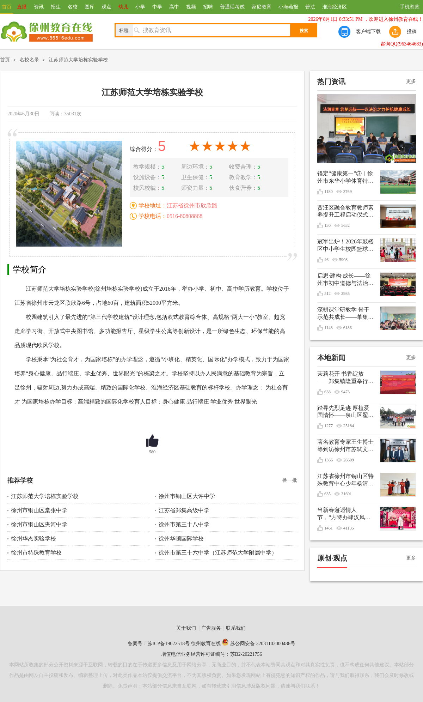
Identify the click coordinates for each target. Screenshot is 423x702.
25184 (348, 425)
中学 (157, 7)
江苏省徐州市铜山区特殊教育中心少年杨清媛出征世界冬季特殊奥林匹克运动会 (345, 480)
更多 (411, 81)
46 (326, 259)
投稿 (412, 31)
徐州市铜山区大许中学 (187, 496)
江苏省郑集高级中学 (184, 510)
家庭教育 (261, 7)
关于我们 (186, 628)
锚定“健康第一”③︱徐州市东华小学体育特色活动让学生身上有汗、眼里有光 (345, 177)
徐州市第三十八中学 (184, 524)
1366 (328, 460)
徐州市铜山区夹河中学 (39, 524)
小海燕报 (288, 7)
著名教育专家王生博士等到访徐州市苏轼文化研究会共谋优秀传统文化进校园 (345, 446)
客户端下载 (368, 31)
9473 (345, 391)
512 (327, 293)
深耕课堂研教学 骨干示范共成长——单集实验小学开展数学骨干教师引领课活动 (345, 314)
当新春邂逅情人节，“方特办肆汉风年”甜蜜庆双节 (341, 514)
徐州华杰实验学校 (33, 538)
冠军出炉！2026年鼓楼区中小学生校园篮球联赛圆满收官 (345, 245)
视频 (191, 7)
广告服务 (211, 628)
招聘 (208, 7)
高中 (174, 7)
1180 (328, 191)
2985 (345, 293)
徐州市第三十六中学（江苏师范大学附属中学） (218, 553)
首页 (7, 7)
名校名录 (29, 59)
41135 (348, 528)
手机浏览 (409, 7)
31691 (346, 493)
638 (327, 391)
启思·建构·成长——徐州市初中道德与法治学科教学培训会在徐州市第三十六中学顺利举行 (345, 280)
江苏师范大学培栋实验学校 (78, 59)
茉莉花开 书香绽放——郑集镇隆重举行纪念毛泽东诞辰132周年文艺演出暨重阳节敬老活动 (345, 378)
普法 (310, 7)
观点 (106, 7)
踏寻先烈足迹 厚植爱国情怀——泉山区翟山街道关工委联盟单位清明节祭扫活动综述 (345, 412)
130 (327, 225)
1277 (328, 425)
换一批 (289, 480)
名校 (73, 7)
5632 (345, 225)
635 (327, 493)
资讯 (39, 7)
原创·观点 (332, 558)
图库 (89, 7)
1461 (328, 528)
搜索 (304, 30)
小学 (140, 7)
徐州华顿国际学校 (181, 538)
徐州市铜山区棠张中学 (39, 510)
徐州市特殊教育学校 (36, 553)
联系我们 (236, 628)
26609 (348, 460)
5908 (343, 259)
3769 (347, 191)
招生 (56, 7)
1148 (328, 327)
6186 (347, 327)
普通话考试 (232, 7)
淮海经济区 (334, 7)
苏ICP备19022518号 (168, 643)
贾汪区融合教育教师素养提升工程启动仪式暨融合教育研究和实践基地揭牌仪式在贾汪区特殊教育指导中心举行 (345, 212)
